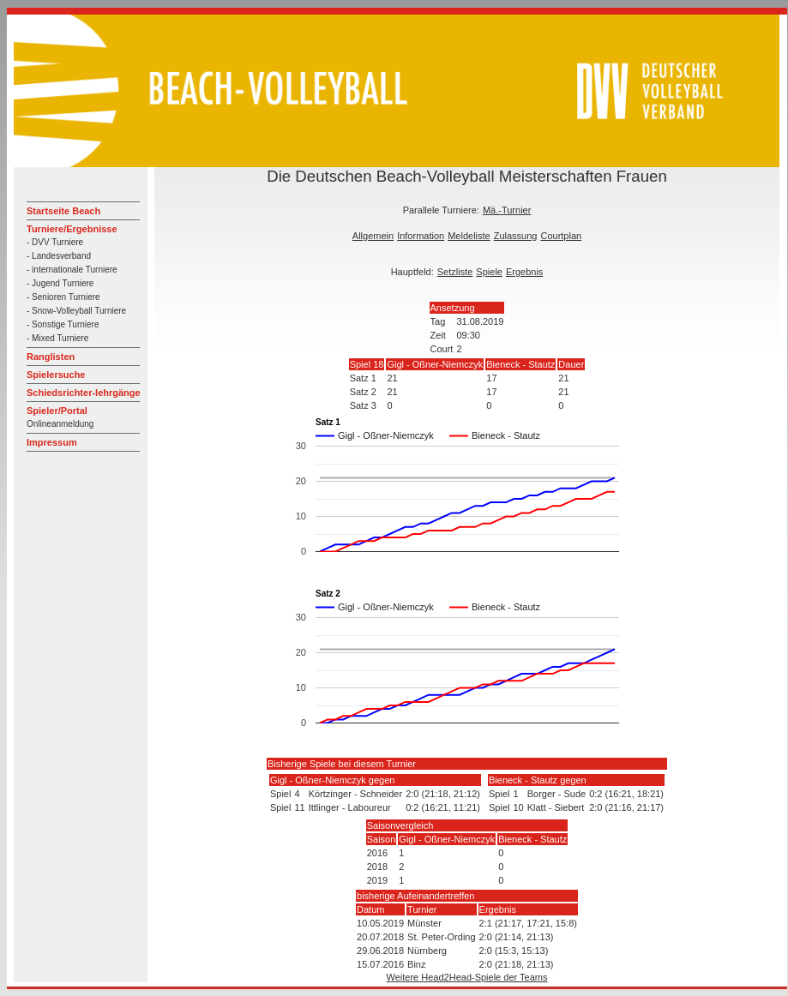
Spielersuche (56, 374)
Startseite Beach (63, 211)
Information (420, 236)
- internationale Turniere (72, 269)
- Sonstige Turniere (63, 324)
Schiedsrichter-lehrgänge (84, 392)
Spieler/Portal (57, 410)
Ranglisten (51, 356)
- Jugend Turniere (60, 283)
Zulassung (516, 236)
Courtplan (560, 236)
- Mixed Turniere (57, 338)
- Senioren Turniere (63, 297)
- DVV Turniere (55, 242)
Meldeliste (469, 236)
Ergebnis (524, 272)
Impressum (52, 442)
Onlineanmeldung (60, 424)
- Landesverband (59, 256)
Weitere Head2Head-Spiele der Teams (467, 977)
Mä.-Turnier (507, 210)
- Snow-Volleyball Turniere (76, 310)
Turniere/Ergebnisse (72, 229)
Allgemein (373, 236)
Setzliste (455, 272)
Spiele (489, 272)
